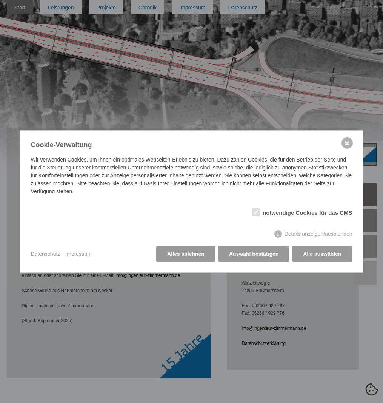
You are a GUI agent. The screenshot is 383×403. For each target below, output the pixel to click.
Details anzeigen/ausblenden (318, 234)
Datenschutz (45, 254)
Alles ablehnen (186, 254)
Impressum (78, 254)
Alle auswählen (322, 254)
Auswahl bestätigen (253, 254)
